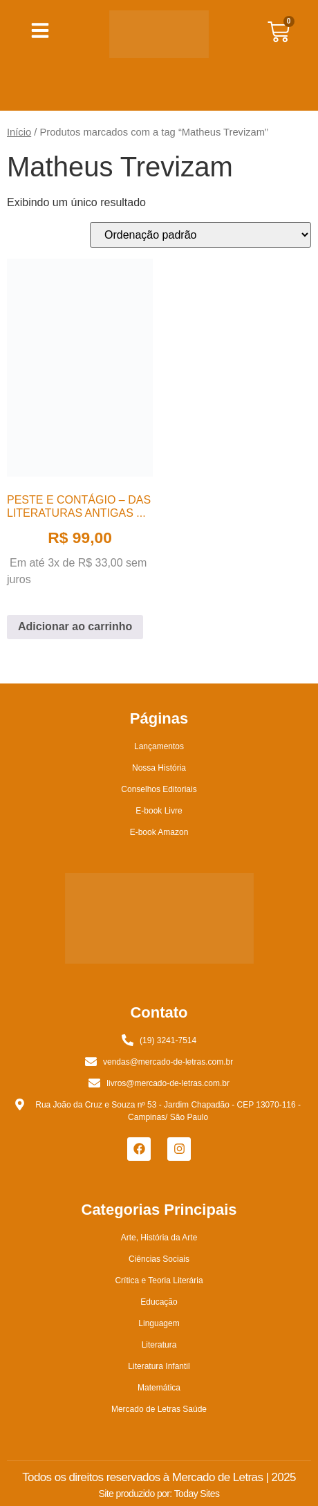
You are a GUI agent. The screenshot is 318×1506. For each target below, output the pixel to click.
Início (19, 132)
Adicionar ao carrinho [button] (75, 626)
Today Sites (197, 1493)
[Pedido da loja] (200, 235)
